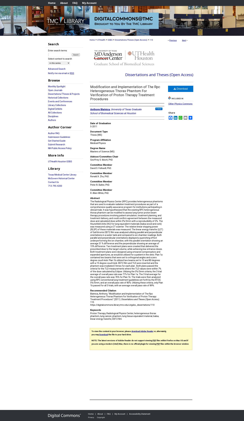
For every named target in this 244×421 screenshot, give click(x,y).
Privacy (91, 417)
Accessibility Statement (139, 414)
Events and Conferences (60, 101)
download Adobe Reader (142, 331)
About (100, 414)
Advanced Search (57, 69)
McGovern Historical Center (61, 178)
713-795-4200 (55, 186)
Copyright (101, 417)
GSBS (110, 40)
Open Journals (55, 90)
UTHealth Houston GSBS (60, 161)
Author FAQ (53, 133)
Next (184, 40)
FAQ (109, 414)
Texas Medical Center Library (62, 174)
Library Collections (57, 105)
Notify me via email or (61, 73)
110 (151, 40)
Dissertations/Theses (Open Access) (131, 40)
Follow (158, 109)
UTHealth (101, 40)
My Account (120, 414)
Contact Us (53, 182)
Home (92, 40)
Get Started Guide (57, 141)
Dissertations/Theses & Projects (64, 94)
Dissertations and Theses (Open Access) (159, 74)
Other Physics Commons (180, 104)
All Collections (55, 112)
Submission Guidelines (59, 137)
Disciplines (53, 116)
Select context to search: (60, 59)
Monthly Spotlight (56, 86)
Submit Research (56, 144)
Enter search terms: (57, 50)
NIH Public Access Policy (60, 148)
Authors (52, 120)
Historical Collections (58, 97)
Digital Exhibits (55, 109)
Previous (173, 40)
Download (181, 88)
